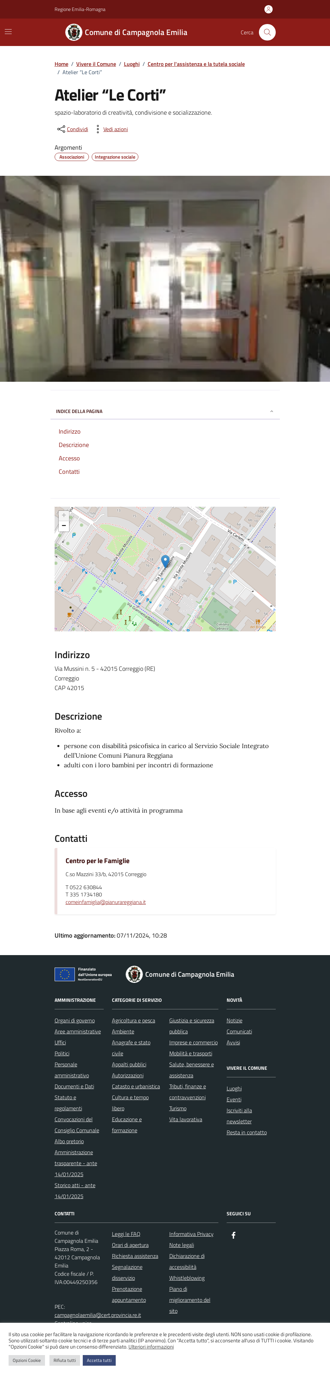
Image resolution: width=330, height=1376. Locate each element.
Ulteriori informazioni (151, 1347)
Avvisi (233, 1042)
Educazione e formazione (127, 1124)
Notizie (234, 1020)
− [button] (63, 526)
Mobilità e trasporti (190, 1053)
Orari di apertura (130, 1245)
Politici (62, 1053)
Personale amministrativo (72, 1069)
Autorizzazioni (128, 1075)
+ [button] (63, 516)
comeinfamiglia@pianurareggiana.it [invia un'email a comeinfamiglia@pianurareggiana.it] (106, 902)
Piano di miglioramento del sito (189, 1300)
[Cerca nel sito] (267, 32)
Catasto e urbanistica (136, 1086)
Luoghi (234, 1088)
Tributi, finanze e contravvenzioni (187, 1091)
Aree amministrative (78, 1031)
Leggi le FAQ (126, 1234)
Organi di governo (75, 1020)
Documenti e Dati (74, 1086)
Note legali (181, 1245)
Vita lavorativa (185, 1119)
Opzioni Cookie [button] (27, 1360)
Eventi (234, 1099)
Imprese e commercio (193, 1042)
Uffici (60, 1042)
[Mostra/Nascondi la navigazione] (8, 31)
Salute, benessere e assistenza (191, 1069)
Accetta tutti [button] (99, 1360)
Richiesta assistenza (135, 1256)
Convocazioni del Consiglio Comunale (77, 1124)
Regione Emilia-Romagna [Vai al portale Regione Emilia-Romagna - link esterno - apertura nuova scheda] (80, 9)
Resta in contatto (247, 1132)
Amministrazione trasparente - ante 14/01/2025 (76, 1163)
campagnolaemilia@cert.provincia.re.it (98, 1315)
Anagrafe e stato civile (131, 1047)
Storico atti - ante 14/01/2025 (75, 1190)
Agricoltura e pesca (133, 1020)
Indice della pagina (165, 411)
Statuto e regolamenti (68, 1102)
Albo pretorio (69, 1141)
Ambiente (123, 1031)
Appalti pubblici (129, 1064)
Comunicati (239, 1031)
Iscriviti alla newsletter (239, 1115)
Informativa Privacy (191, 1234)
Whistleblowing (187, 1278)
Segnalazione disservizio (127, 1272)
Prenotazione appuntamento (129, 1294)
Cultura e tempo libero (130, 1102)
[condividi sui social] (72, 129)
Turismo (177, 1108)
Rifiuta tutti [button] (65, 1360)
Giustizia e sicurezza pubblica (191, 1025)
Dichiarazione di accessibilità (187, 1261)
